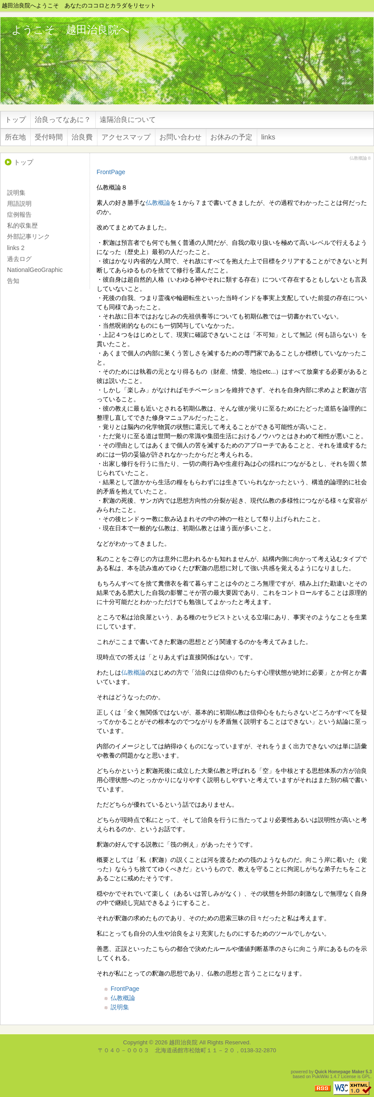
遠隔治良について (128, 119)
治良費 (82, 137)
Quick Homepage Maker (339, 1071)
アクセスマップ (126, 137)
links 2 (16, 247)
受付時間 (49, 137)
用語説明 (19, 203)
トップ (15, 119)
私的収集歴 (22, 225)
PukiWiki (320, 1076)
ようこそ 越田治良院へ (70, 30)
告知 (13, 280)
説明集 (120, 1007)
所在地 (15, 137)
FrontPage (111, 171)
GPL (366, 1076)
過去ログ (19, 258)
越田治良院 (183, 1042)
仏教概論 (158, 202)
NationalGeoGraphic (35, 269)
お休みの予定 (231, 137)
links (268, 137)
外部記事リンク (28, 236)
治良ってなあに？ (63, 119)
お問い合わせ (180, 137)
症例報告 (19, 214)
